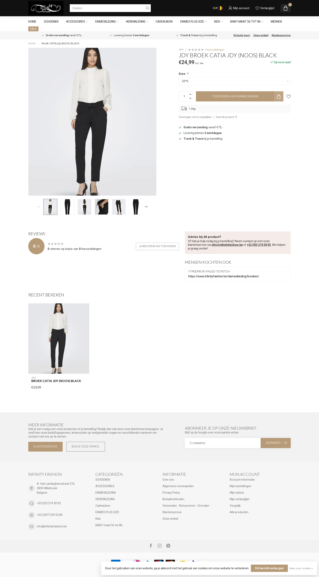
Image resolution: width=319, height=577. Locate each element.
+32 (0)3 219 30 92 (259, 244)
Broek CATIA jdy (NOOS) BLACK (60, 43)
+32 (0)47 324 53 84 (49, 514)
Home (32, 21)
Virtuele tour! (241, 35)
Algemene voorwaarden (178, 486)
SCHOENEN (51, 21)
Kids (217, 21)
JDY (181, 50)
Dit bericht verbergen (269, 568)
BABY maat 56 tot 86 (245, 21)
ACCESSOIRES (75, 21)
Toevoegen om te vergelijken (195, 117)
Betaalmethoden (173, 499)
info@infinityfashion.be (227, 244)
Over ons (168, 479)
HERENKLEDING (135, 21)
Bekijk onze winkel (86, 446)
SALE (33, 28)
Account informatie (242, 479)
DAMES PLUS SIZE (192, 21)
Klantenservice (281, 35)
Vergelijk (235, 505)
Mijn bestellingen (240, 486)
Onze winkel (261, 35)
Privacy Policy (171, 492)
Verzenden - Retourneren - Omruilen (186, 505)
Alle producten (239, 512)
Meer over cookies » (301, 568)
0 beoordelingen (214, 49)
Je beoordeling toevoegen (157, 246)
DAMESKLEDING (105, 21)
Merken (276, 21)
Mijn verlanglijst (239, 499)
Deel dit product (226, 117)
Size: (183, 74)
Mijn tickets (237, 492)
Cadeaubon (164, 21)
